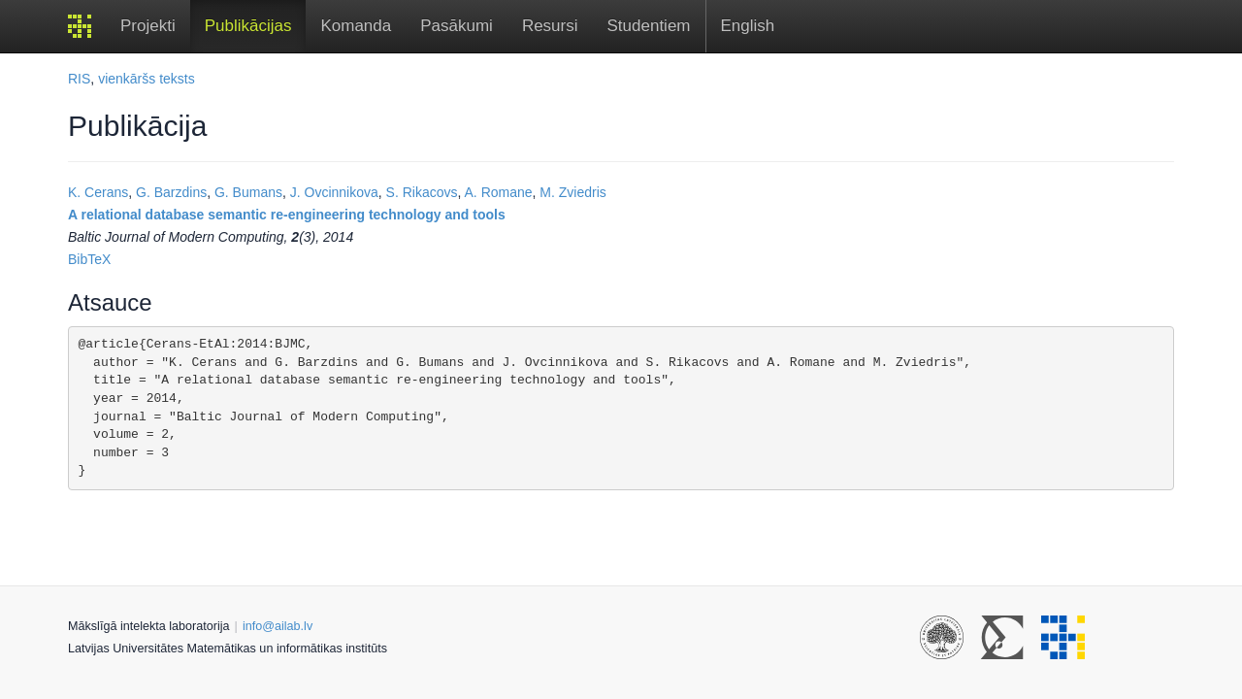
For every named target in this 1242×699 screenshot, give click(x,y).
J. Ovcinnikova (334, 192)
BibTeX (89, 259)
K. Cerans (98, 192)
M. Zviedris (572, 192)
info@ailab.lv (277, 626)
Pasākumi (456, 26)
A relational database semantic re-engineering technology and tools (287, 214)
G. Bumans (248, 192)
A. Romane (499, 192)
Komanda (355, 26)
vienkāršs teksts (146, 78)
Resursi (550, 26)
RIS (79, 78)
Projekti (148, 26)
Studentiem (649, 26)
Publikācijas (248, 26)
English (748, 26)
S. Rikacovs (422, 192)
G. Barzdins (171, 192)
